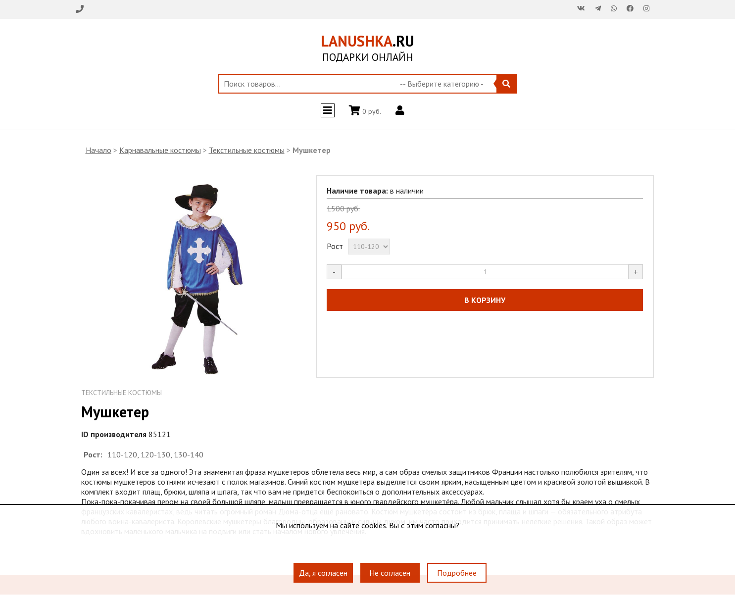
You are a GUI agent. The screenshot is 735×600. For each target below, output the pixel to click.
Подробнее (457, 573)
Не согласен (389, 573)
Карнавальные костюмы (160, 150)
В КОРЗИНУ (484, 300)
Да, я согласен (323, 573)
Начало (98, 150)
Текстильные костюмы (247, 150)
